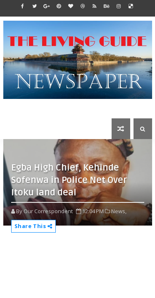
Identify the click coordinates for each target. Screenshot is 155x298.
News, (118, 211)
